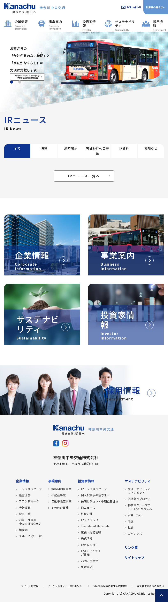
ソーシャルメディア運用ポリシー (65, 586)
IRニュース (88, 507)
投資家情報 (91, 25)
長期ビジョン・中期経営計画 (99, 501)
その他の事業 (60, 507)
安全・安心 (135, 515)
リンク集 (131, 547)
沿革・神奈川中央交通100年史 (30, 521)
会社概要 (24, 507)
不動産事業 (58, 495)
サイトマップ (134, 557)
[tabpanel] (84, 71)
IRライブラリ (89, 520)
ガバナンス (135, 533)
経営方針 (86, 514)
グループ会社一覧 (30, 536)
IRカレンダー (89, 545)
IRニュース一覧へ (84, 175)
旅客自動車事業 (61, 489)
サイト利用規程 (29, 586)
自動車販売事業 (61, 501)
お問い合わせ (134, 7)
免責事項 (86, 567)
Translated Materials (95, 526)
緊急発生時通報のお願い (150, 586)
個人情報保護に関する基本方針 (110, 586)
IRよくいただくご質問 (91, 552)
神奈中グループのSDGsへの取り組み (140, 507)
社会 (130, 527)
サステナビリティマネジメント (139, 490)
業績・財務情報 (91, 532)
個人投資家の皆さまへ (95, 495)
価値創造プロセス (139, 499)
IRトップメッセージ (94, 489)
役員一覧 (24, 514)
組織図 (23, 530)
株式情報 (86, 538)
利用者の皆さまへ (156, 7)
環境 (130, 521)
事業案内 (57, 24)
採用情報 (159, 25)
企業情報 (23, 24)
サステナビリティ (125, 25)
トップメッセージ (30, 489)
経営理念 (24, 495)
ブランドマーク (29, 501)
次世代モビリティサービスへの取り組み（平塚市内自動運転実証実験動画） (32, 91)
